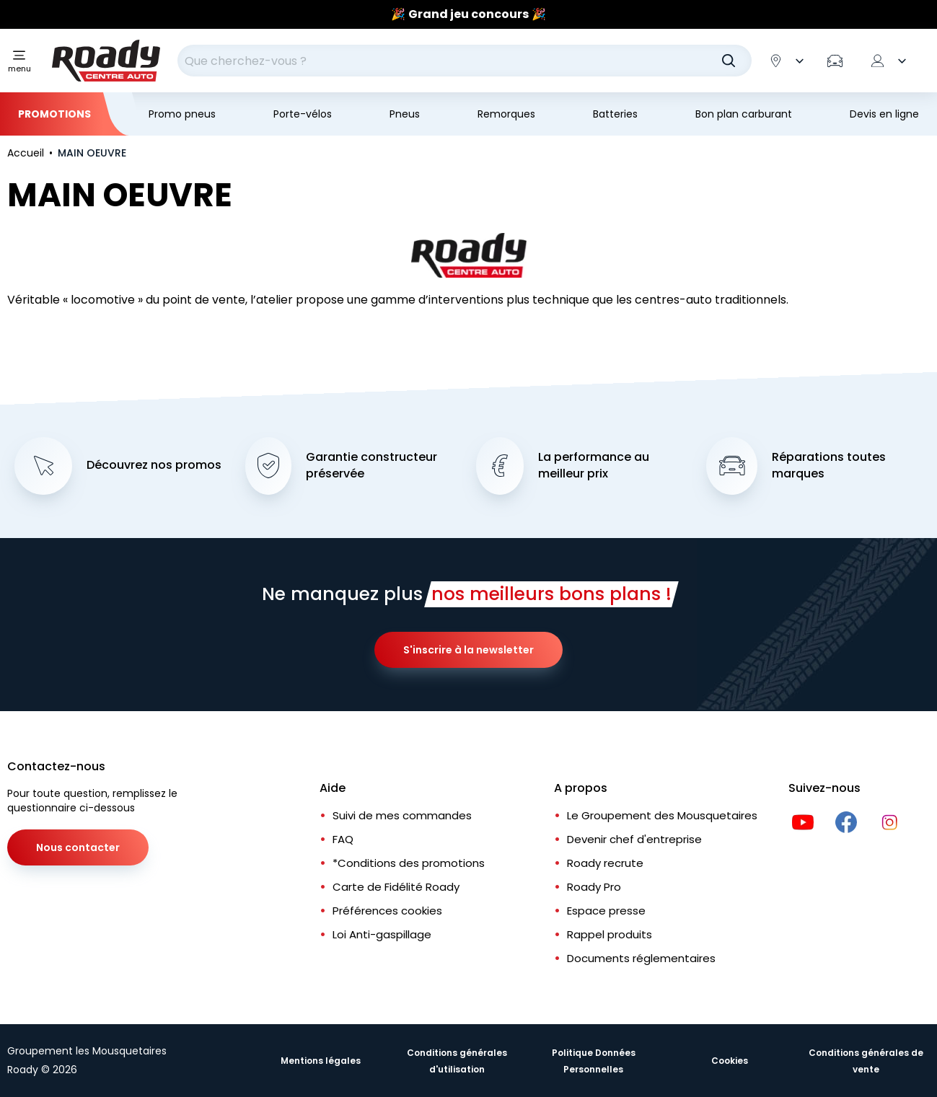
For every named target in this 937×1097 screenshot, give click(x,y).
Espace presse (606, 910)
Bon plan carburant (743, 114)
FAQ (343, 839)
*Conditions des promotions (409, 863)
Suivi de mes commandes (402, 815)
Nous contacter (78, 847)
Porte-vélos (302, 114)
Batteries (615, 114)
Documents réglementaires (641, 958)
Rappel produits (609, 934)
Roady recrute (605, 863)
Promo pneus (182, 114)
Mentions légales (321, 1060)
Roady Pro (594, 886)
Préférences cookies (387, 910)
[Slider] (468, 14)
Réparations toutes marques (829, 465)
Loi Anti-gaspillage (382, 934)
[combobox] (464, 60)
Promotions (54, 114)
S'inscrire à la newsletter (468, 650)
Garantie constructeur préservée (371, 465)
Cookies (729, 1060)
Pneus (405, 114)
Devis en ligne (884, 114)
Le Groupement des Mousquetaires (662, 815)
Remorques (506, 114)
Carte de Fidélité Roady (396, 886)
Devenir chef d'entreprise (634, 839)
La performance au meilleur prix (593, 465)
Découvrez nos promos (154, 465)
